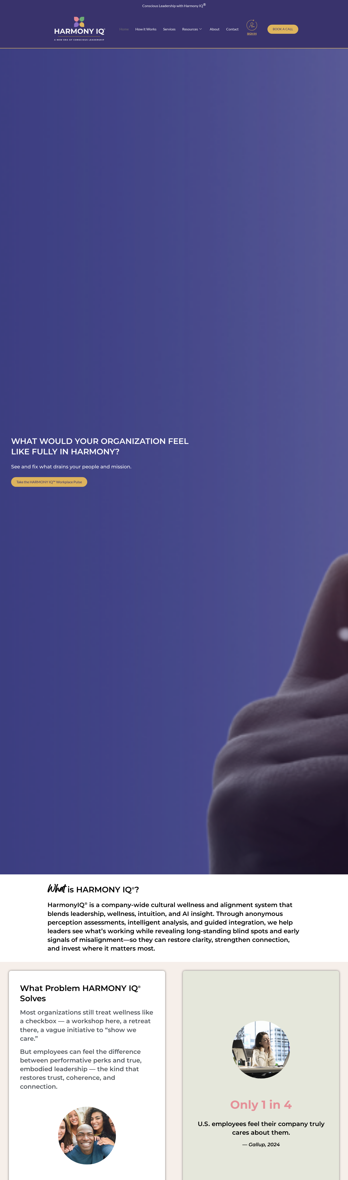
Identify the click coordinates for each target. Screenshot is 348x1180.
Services (169, 29)
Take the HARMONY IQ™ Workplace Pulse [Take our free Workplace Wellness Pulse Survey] (49, 485)
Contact (232, 29)
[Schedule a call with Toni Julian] (282, 29)
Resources (192, 29)
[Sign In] (251, 24)
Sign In (252, 33)
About (214, 29)
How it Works (145, 29)
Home (124, 29)
